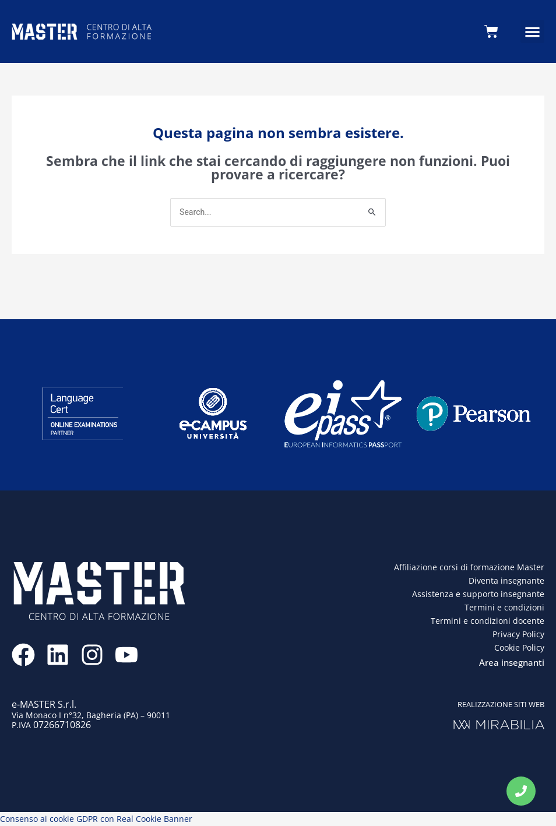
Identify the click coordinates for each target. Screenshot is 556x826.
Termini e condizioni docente (487, 621)
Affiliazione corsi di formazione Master (469, 567)
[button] (532, 32)
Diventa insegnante (506, 581)
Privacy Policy (518, 634)
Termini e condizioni (504, 607)
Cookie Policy (519, 648)
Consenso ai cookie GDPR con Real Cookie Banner (96, 819)
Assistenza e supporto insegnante (478, 594)
